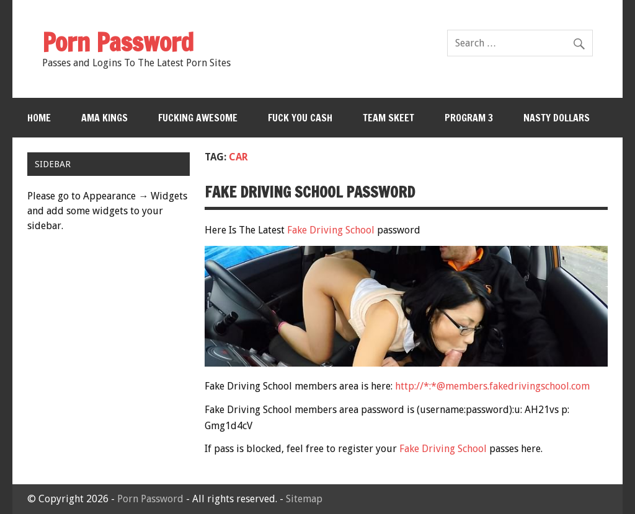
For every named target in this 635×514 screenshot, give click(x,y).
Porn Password (150, 499)
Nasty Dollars (556, 117)
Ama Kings (104, 117)
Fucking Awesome (198, 117)
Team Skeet (388, 117)
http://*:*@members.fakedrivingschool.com (492, 386)
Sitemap (304, 499)
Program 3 (469, 117)
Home (39, 117)
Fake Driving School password (310, 192)
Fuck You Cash (300, 117)
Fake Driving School (331, 230)
